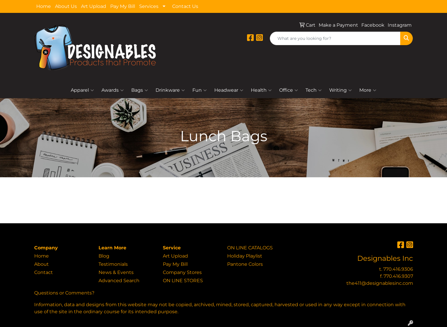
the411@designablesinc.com (379, 283)
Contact (43, 272)
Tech (314, 90)
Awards (112, 90)
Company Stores (182, 272)
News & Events (116, 272)
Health (261, 90)
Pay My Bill (122, 6)
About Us (66, 6)
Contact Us (185, 6)
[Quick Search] (335, 38)
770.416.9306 (398, 269)
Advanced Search (119, 280)
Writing (340, 90)
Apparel (82, 90)
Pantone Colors (245, 264)
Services (148, 6)
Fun (199, 90)
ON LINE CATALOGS (250, 248)
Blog (104, 256)
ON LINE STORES (183, 280)
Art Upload (93, 6)
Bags (139, 90)
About (41, 264)
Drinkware (170, 90)
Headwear (228, 90)
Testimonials (113, 264)
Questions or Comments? (64, 293)
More (367, 90)
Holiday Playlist (244, 256)
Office (288, 90)
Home (43, 6)
